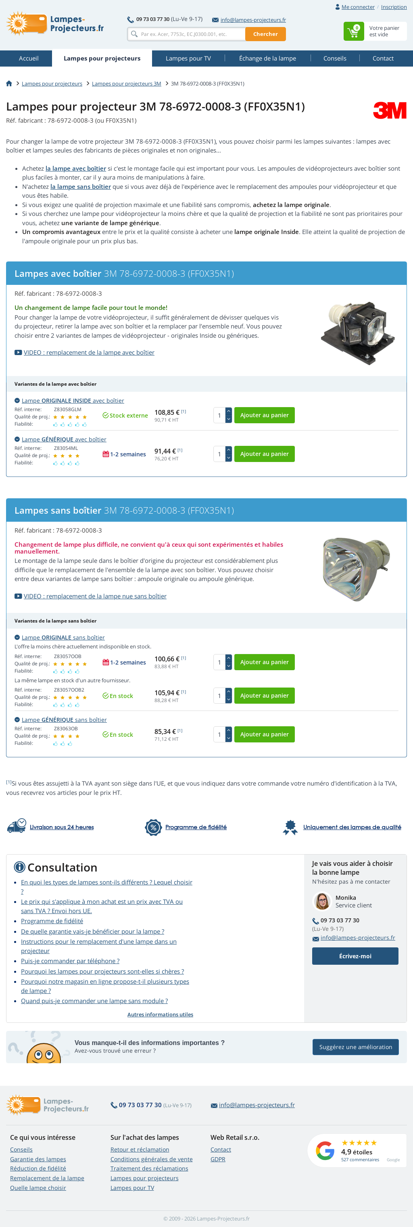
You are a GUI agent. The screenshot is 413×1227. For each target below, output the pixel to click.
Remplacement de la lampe (47, 1178)
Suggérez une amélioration (355, 1047)
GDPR (218, 1159)
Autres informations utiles (160, 1014)
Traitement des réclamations (149, 1168)
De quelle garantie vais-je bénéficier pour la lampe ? (92, 931)
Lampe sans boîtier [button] (60, 637)
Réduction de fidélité (38, 1168)
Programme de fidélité (52, 921)
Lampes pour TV (132, 1187)
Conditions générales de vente (152, 1159)
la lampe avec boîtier (76, 168)
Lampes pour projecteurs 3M (126, 83)
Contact (221, 1149)
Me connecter (358, 6)
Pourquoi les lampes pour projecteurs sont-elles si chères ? (102, 971)
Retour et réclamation (140, 1149)
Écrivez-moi (355, 956)
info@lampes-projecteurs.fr (249, 19)
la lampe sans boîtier (80, 186)
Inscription (394, 6)
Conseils (21, 1149)
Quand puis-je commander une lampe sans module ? (94, 1001)
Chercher (265, 34)
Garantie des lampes (38, 1159)
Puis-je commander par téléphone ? (70, 961)
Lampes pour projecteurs (52, 83)
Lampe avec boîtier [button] (69, 400)
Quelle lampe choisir (38, 1187)
